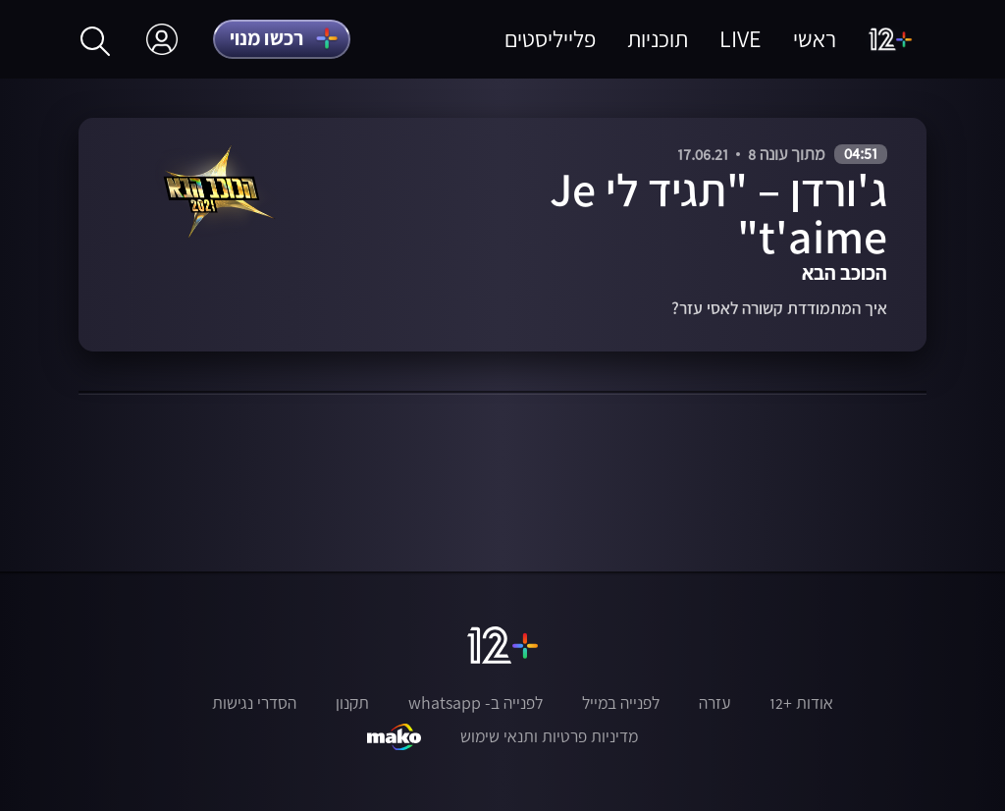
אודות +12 (801, 703)
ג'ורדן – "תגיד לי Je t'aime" (718, 213)
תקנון (352, 703)
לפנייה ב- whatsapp (475, 703)
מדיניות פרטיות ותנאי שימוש (549, 736)
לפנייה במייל (621, 703)
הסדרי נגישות (254, 703)
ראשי (814, 39)
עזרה (714, 703)
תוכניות (657, 39)
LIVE (740, 39)
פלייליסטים (550, 39)
